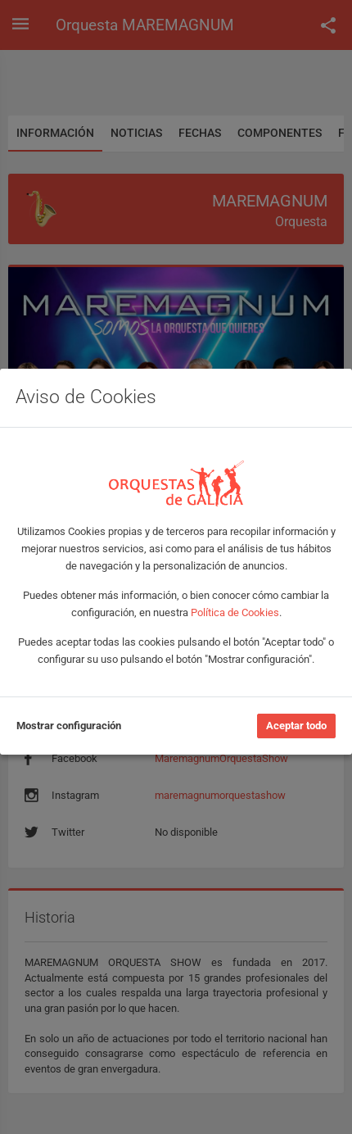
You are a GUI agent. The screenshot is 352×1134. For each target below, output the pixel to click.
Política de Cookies (235, 612)
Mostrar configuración (68, 725)
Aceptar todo (296, 725)
